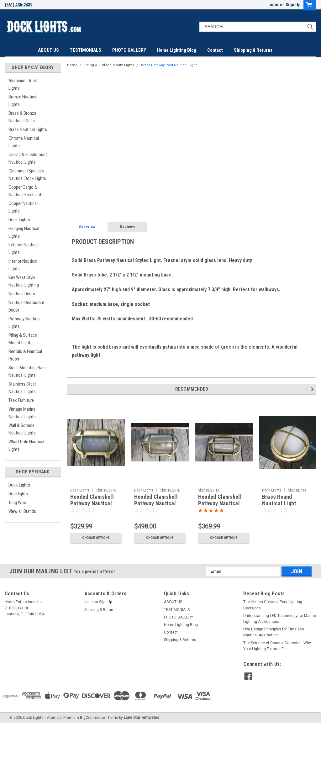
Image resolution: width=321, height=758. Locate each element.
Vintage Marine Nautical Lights (22, 412)
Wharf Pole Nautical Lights (26, 445)
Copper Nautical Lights (23, 207)
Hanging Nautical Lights (23, 232)
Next (313, 389)
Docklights (18, 494)
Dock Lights (19, 220)
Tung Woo (17, 502)
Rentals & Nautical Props (25, 355)
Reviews (127, 226)
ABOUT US (48, 50)
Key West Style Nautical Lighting (23, 281)
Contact (215, 50)
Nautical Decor (21, 294)
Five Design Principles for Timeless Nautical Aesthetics (273, 632)
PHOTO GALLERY (129, 50)
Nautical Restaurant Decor (26, 306)
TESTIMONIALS (85, 50)
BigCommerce (92, 717)
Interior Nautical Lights (22, 264)
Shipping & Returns (253, 50)
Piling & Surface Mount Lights (22, 338)
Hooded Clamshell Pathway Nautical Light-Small (92, 503)
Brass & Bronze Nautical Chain (22, 117)
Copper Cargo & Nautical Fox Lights (26, 190)
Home (72, 65)
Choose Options (96, 537)
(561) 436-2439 (18, 4)
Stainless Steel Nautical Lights (22, 387)
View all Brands (22, 511)
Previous (307, 389)
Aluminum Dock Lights (22, 84)
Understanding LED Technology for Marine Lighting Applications (279, 618)
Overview (87, 226)
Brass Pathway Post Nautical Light (169, 65)
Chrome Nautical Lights (23, 142)
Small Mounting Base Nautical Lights (27, 371)
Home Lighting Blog (176, 50)
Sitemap (53, 717)
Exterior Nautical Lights (23, 248)
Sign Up (293, 4)
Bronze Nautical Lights (22, 100)
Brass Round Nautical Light (279, 500)
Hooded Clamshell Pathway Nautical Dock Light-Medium (221, 503)
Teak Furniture (21, 400)
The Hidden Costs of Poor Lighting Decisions (272, 605)
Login (272, 4)
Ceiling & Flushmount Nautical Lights (27, 158)
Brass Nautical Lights (27, 129)
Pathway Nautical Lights (24, 322)
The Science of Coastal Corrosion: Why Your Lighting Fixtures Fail (277, 646)
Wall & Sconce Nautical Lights (22, 429)
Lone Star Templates (141, 717)
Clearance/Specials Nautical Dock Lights (27, 174)
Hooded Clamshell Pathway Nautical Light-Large (156, 503)
